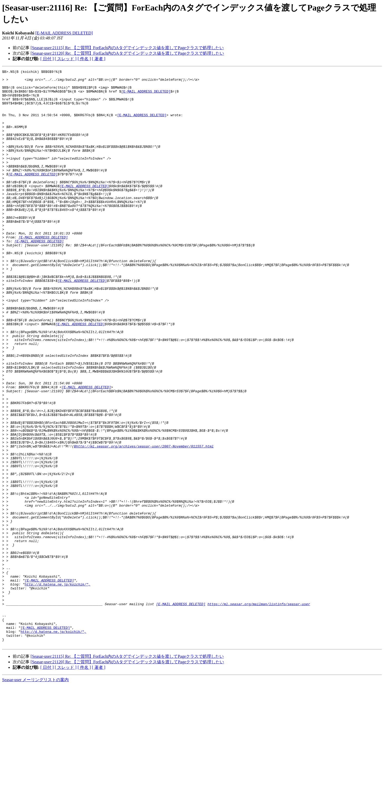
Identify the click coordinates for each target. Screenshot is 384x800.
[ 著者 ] (98, 59)
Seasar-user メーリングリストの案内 (35, 795)
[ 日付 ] (47, 59)
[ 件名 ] (84, 59)
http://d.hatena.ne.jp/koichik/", (58, 687)
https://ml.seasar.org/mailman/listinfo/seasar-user (258, 711)
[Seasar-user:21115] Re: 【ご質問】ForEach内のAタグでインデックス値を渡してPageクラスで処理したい (127, 47)
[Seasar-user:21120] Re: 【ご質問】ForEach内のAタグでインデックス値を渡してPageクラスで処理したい (127, 53)
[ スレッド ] (66, 59)
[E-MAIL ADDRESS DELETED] (64, 33)
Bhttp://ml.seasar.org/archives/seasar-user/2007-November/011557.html (143, 521)
